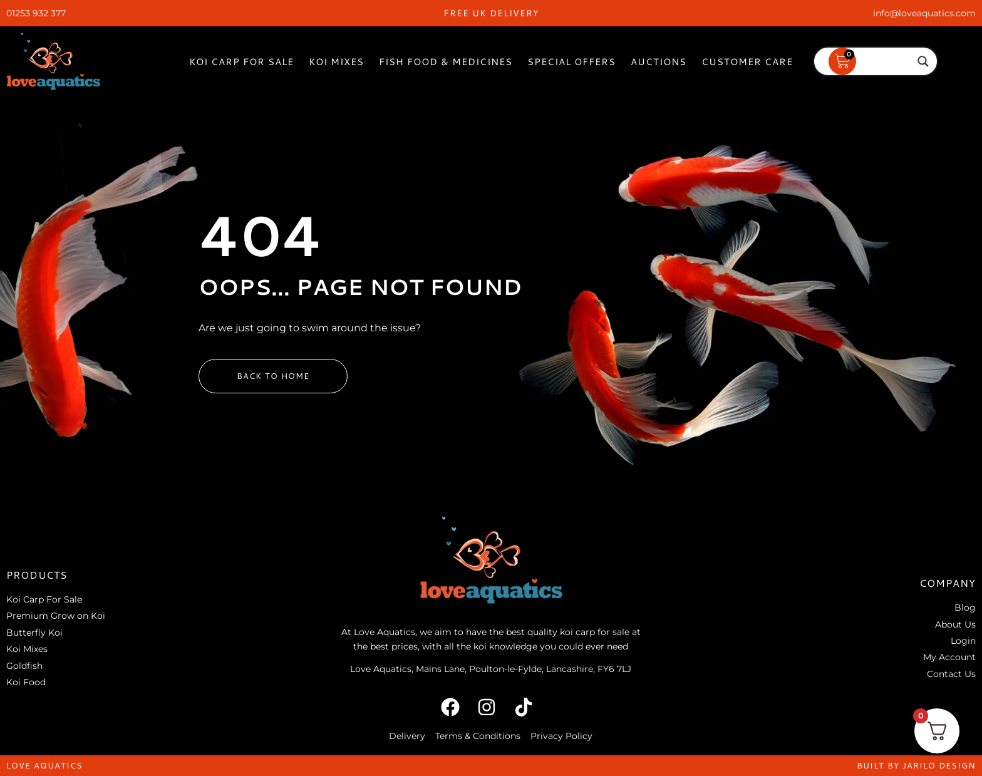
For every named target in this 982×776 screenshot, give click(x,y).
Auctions (658, 61)
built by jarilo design (916, 765)
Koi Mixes (336, 61)
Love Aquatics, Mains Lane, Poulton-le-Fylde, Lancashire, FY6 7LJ (490, 669)
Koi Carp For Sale (241, 61)
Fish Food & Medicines (445, 61)
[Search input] (870, 61)
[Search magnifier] (923, 61)
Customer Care (747, 61)
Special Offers (571, 61)
